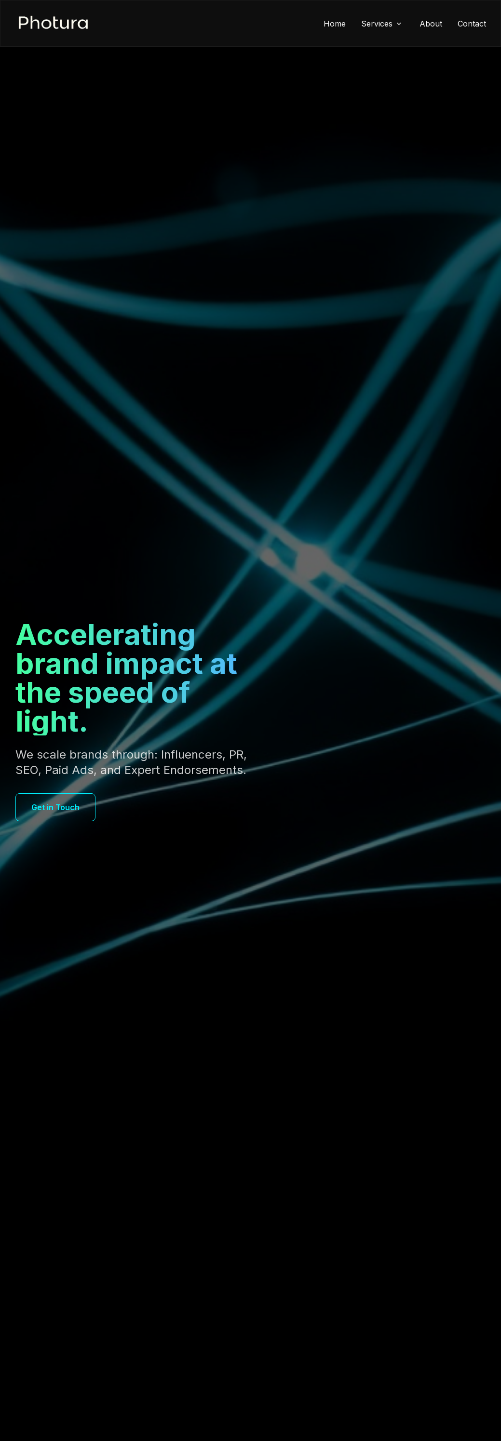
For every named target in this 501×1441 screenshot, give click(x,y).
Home (335, 23)
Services (382, 23)
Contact (472, 23)
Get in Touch (55, 807)
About (431, 23)
